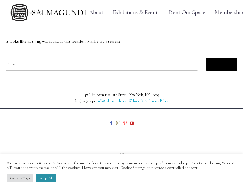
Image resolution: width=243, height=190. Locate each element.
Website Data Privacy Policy (148, 101)
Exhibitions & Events (136, 12)
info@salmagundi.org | (113, 101)
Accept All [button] (46, 178)
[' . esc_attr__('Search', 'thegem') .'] (102, 64)
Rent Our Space (187, 12)
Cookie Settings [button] (20, 178)
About (96, 12)
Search (221, 64)
